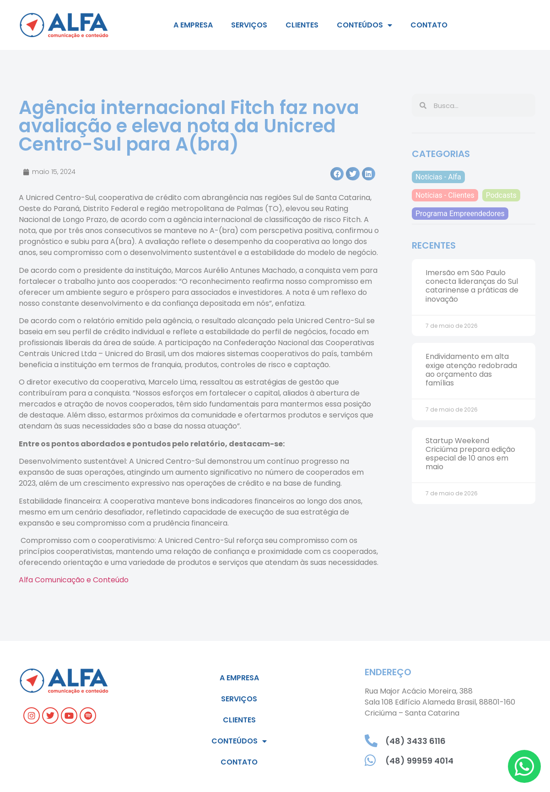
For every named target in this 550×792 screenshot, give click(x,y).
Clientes (302, 25)
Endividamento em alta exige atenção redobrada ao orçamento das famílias (471, 369)
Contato (429, 25)
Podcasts (501, 195)
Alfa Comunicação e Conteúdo (74, 580)
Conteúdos (364, 25)
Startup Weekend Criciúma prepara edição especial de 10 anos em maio (470, 453)
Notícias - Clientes (445, 195)
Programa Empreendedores (460, 213)
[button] (337, 173)
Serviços (249, 25)
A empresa (193, 25)
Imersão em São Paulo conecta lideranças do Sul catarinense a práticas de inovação (472, 285)
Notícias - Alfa (438, 177)
